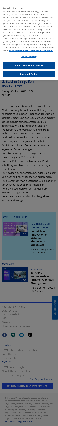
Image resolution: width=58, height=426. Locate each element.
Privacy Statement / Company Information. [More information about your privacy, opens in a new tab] (31, 49)
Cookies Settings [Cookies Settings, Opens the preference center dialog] (29, 55)
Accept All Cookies (29, 73)
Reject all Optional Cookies (29, 64)
